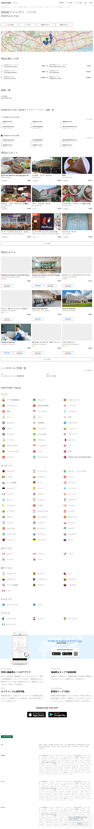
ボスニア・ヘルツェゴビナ (78, 762)
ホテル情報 (69, 2)
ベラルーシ (87, 769)
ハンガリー (61, 765)
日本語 (40, 744)
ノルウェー (87, 767)
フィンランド (84, 763)
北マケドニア (75, 767)
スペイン (77, 763)
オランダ (82, 767)
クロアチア (68, 765)
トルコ (72, 760)
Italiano (69, 746)
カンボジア (70, 757)
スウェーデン (67, 769)
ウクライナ (41, 770)
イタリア (86, 765)
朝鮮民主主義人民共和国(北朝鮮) (49, 762)
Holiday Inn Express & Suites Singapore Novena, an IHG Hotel (55, 275)
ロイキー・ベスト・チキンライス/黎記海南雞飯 (17, 204)
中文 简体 (56, 744)
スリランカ (44, 758)
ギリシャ (56, 765)
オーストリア (68, 762)
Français (53, 746)
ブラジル (70, 772)
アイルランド (75, 765)
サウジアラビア (45, 760)
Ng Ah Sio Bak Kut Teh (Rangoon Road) (16, 175)
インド (57, 757)
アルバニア (61, 762)
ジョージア (85, 755)
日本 (66, 757)
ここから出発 (9, 24)
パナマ (61, 770)
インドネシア (44, 757)
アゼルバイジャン (59, 755)
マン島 (81, 765)
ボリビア (84, 770)
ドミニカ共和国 (63, 772)
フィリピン (76, 758)
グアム (43, 774)
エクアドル (56, 772)
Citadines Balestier (8, 342)
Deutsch (59, 746)
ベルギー (88, 762)
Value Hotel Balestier (40, 309)
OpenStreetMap (78, 51)
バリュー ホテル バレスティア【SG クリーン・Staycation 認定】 (24, 309)
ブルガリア (41, 763)
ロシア (47, 770)
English (45, 744)
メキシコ (57, 770)
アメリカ (67, 770)
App (85, 2)
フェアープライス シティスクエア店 (44, 232)
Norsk (81, 746)
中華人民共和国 (77, 755)
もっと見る (89, 119)
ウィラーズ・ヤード (69, 232)
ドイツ (59, 763)
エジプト (56, 774)
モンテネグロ (67, 767)
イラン (61, 757)
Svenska (86, 746)
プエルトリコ (49, 772)
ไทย (66, 744)
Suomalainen (75, 746)
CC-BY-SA (90, 51)
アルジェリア (49, 774)
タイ (59, 760)
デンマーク (64, 763)
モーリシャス (62, 774)
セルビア (61, 769)
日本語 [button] (91, 2)
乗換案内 (61, 2)
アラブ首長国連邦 (43, 755)
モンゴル (57, 758)
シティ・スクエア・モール (41, 204)
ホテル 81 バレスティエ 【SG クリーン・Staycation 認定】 (53, 342)
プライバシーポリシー (75, 820)
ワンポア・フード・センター (42, 175)
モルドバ (61, 767)
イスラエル (51, 757)
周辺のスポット (46, 24)
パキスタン (83, 758)
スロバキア (81, 769)
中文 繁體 (50, 744)
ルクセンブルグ (48, 767)
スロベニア (74, 769)
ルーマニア (54, 769)
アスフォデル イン (68, 342)
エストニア (71, 763)
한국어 (61, 744)
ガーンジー (49, 765)
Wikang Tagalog (46, 746)
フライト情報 (78, 2)
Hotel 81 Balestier (69, 309)
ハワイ (71, 770)
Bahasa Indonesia (81, 744)
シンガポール (53, 760)
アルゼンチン (78, 770)
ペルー (82, 772)
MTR (64, 175)
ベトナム (81, 760)
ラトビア (55, 767)
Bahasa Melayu (71, 744)
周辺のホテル (64, 24)
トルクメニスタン (65, 760)
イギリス (43, 765)
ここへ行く (27, 24)
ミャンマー (50, 758)
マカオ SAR (63, 758)
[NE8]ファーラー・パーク (19, 12)
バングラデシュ (68, 755)
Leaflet (71, 51)
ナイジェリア (70, 774)
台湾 (76, 760)
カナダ (51, 770)
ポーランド (41, 769)
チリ (89, 770)
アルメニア (51, 755)
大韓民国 (77, 757)
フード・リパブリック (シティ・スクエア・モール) (19, 232)
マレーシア (69, 758)
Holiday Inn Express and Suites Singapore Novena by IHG (23, 275)
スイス (47, 763)
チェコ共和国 (53, 763)
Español (64, 746)
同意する (80, 824)
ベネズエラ (76, 772)
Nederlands (42, 748)
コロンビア (41, 772)
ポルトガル (48, 769)
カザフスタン (83, 757)
